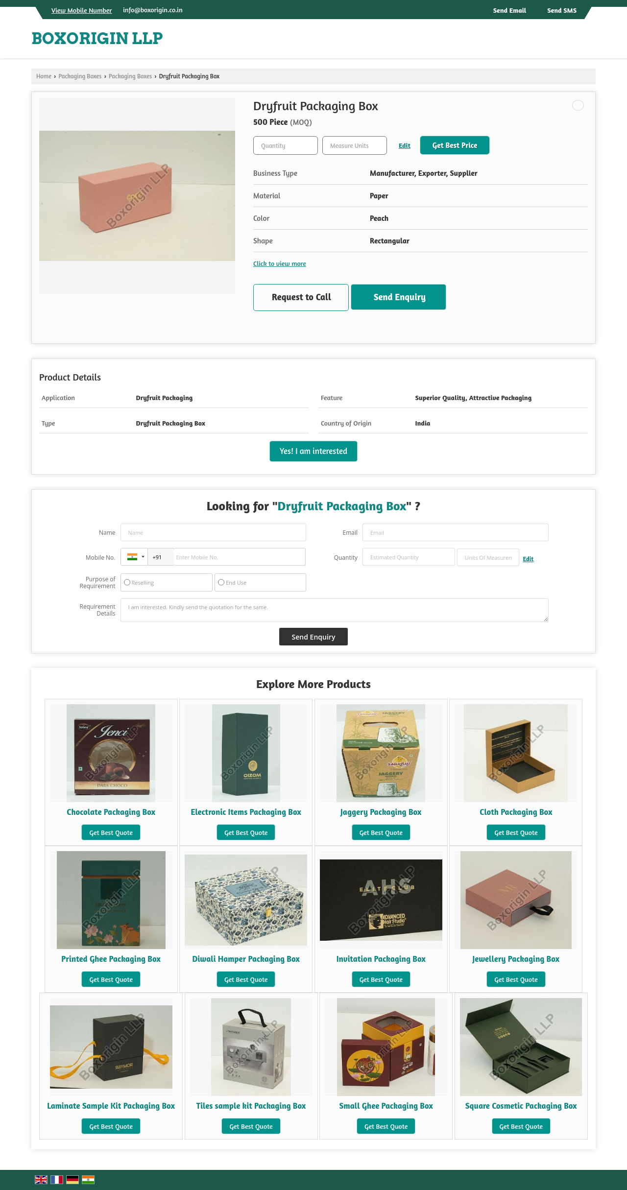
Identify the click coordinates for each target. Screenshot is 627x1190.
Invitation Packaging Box (381, 959)
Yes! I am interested (313, 451)
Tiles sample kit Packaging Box (251, 1106)
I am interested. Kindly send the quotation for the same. (335, 610)
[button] (81, 10)
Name (107, 532)
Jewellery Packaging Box (516, 959)
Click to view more (279, 263)
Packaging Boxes (79, 76)
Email (350, 532)
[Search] (589, 41)
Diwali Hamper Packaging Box (246, 959)
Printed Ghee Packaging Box (111, 959)
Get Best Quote (110, 832)
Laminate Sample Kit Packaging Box (111, 1106)
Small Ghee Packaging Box (386, 1106)
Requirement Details (97, 610)
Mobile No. (101, 557)
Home (43, 76)
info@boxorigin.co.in (152, 9)
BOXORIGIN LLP (97, 39)
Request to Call (301, 296)
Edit (404, 145)
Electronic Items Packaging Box (246, 812)
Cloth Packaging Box (516, 812)
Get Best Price (455, 145)
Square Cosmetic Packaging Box (521, 1106)
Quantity (346, 557)
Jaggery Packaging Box (380, 812)
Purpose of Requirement (97, 583)
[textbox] (354, 145)
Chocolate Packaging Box (111, 812)
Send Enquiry (400, 296)
